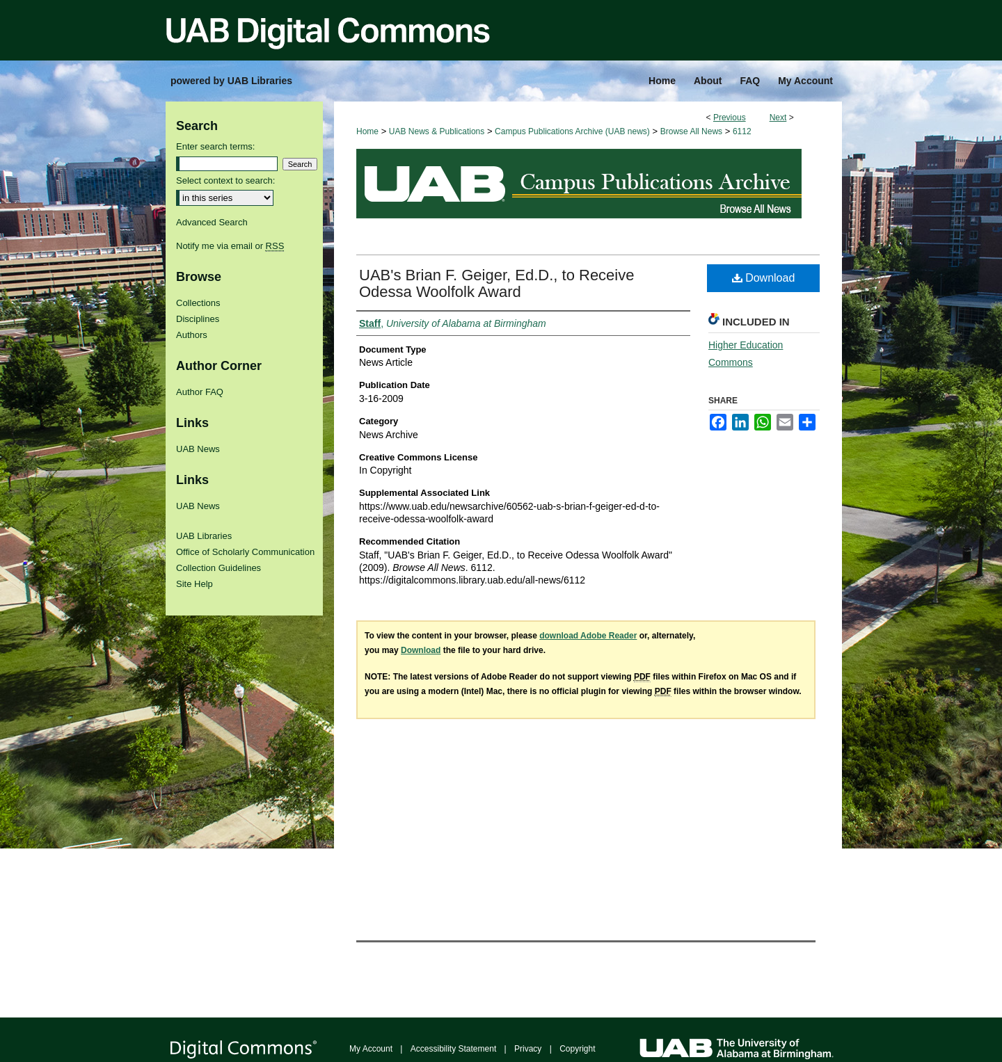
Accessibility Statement (453, 1049)
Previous (729, 117)
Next (778, 117)
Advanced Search (212, 222)
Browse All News (691, 131)
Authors (191, 335)
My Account (370, 1049)
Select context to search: (225, 180)
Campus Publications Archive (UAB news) (572, 131)
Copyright (577, 1049)
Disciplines (197, 319)
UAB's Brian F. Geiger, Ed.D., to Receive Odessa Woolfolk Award (496, 283)
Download (763, 278)
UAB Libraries (204, 536)
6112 (742, 131)
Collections (198, 303)
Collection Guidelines (218, 568)
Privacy (527, 1049)
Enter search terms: (215, 146)
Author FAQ (199, 392)
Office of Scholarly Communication (245, 552)
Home (367, 131)
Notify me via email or (230, 246)
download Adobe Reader (588, 636)
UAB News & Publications (436, 131)
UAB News (198, 449)
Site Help (194, 584)
